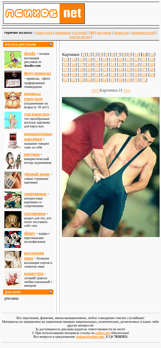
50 (73, 75)
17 (97, 59)
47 (144, 69)
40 (89, 69)
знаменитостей (143, 32)
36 (151, 64)
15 (81, 59)
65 (97, 80)
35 (144, 64)
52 (89, 75)
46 (136, 69)
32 (120, 64)
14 (73, 59)
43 (112, 69)
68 (120, 80)
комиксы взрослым (33, 96)
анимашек (63, 32)
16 (89, 59)
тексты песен (79, 36)
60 (151, 75)
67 (112, 80)
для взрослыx (36, 114)
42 (104, 69)
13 (65, 59)
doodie (30, 53)
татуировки (35, 213)
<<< (96, 90)
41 (97, 69)
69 (128, 80)
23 (144, 59)
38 (73, 69)
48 (151, 69)
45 (128, 69)
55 (112, 75)
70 (136, 80)
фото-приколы (37, 73)
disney (29, 233)
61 (65, 80)
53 (97, 75)
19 (112, 59)
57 (128, 75)
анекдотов (44, 32)
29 (97, 64)
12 (152, 54)
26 (73, 64)
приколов (121, 32)
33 (128, 64)
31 (112, 64)
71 (144, 80)
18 (104, 59)
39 (81, 69)
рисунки (32, 154)
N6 (91, 32)
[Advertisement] (111, 271)
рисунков (104, 32)
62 (73, 80)
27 (81, 64)
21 (128, 59)
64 (89, 80)
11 (144, 54)
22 (136, 59)
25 (65, 64)
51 (81, 75)
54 (104, 75)
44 (120, 69)
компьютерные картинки (38, 136)
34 (136, 64)
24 (151, 59)
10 (136, 54)
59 (144, 75)
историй (80, 32)
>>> (127, 90)
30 (104, 64)
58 (136, 75)
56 (120, 75)
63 (81, 80)
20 (120, 59)
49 (65, 75)
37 (65, 69)
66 (104, 80)
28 (89, 64)
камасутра (34, 273)
